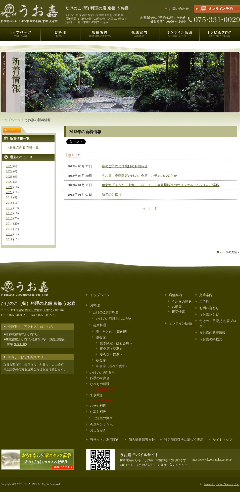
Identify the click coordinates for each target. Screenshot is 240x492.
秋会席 (101, 360)
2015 (9, 218)
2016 (9, 213)
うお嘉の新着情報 (212, 333)
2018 (9, 202)
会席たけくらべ (101, 424)
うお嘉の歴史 (181, 301)
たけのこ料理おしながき (114, 318)
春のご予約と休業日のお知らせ (125, 166)
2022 (9, 182)
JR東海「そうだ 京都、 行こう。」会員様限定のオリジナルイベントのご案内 (161, 185)
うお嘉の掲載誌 (210, 339)
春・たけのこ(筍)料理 (112, 332)
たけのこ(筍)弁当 (102, 372)
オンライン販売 (180, 323)
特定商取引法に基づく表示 (183, 440)
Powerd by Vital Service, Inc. (221, 484)
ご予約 (204, 301)
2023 (9, 176)
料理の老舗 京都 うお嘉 (38, 303)
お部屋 (177, 307)
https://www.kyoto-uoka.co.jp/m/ (212, 459)
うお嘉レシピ (209, 314)
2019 (9, 197)
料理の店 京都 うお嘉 (96, 8)
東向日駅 (20, 344)
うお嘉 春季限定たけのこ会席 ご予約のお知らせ (139, 176)
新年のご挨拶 (111, 194)
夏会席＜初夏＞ (111, 349)
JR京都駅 (12, 339)
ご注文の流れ (103, 418)
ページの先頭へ (229, 252)
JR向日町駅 (57, 339)
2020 (9, 192)
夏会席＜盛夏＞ (111, 354)
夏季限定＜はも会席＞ (116, 343)
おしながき (98, 430)
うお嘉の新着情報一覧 (22, 147)
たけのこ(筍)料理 (105, 312)
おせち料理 (98, 406)
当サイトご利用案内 (104, 440)
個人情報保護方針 (142, 440)
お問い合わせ (179, 9)
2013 (9, 229)
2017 (9, 208)
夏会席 (101, 337)
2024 (9, 171)
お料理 (95, 305)
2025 (9, 166)
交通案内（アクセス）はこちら (30, 327)
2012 (9, 234)
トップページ (10, 120)
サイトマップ (222, 440)
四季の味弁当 (100, 378)
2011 (9, 239)
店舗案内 (175, 295)
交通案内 (205, 295)
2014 (9, 223)
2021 (9, 187)
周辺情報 (178, 312)
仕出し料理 (98, 411)
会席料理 (99, 325)
